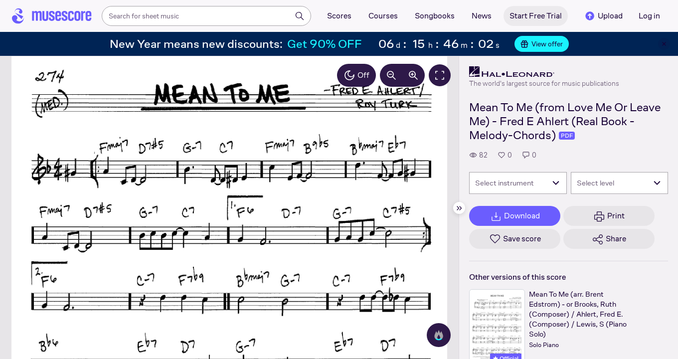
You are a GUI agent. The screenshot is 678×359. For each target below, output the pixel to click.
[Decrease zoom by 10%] (391, 75)
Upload (603, 16)
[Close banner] (664, 44)
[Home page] (52, 16)
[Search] (300, 15)
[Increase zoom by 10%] (413, 75)
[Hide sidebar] (459, 208)
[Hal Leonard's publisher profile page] (544, 71)
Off (356, 75)
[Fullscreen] (440, 75)
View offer (541, 44)
